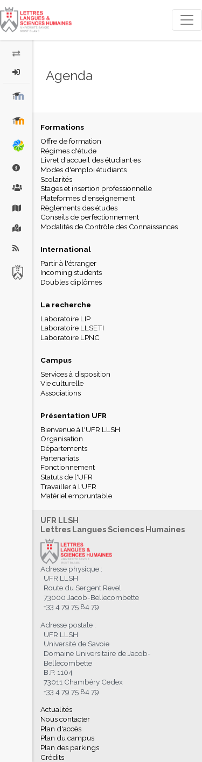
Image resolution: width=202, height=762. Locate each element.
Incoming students (71, 272)
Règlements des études (78, 207)
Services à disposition (75, 374)
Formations (62, 127)
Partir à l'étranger (68, 263)
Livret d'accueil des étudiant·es (90, 160)
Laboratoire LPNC (70, 337)
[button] (16, 72)
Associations (60, 393)
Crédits (52, 757)
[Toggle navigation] (187, 20)
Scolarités (56, 179)
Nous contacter (65, 719)
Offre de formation (70, 141)
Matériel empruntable (76, 495)
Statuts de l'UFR (66, 476)
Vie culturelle (61, 383)
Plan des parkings (69, 747)
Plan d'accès (60, 728)
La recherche (65, 304)
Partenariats (59, 458)
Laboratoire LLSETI (72, 327)
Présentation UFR (73, 415)
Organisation (61, 438)
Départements (63, 448)
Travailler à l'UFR (68, 486)
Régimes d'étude (68, 150)
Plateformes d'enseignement (87, 198)
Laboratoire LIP (65, 318)
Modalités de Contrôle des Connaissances (109, 226)
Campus (56, 360)
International (65, 249)
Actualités (56, 709)
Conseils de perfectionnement (89, 217)
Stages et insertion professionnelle (96, 188)
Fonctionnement (67, 467)
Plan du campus (67, 737)
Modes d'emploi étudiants (83, 169)
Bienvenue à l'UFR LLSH (80, 429)
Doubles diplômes (71, 282)
